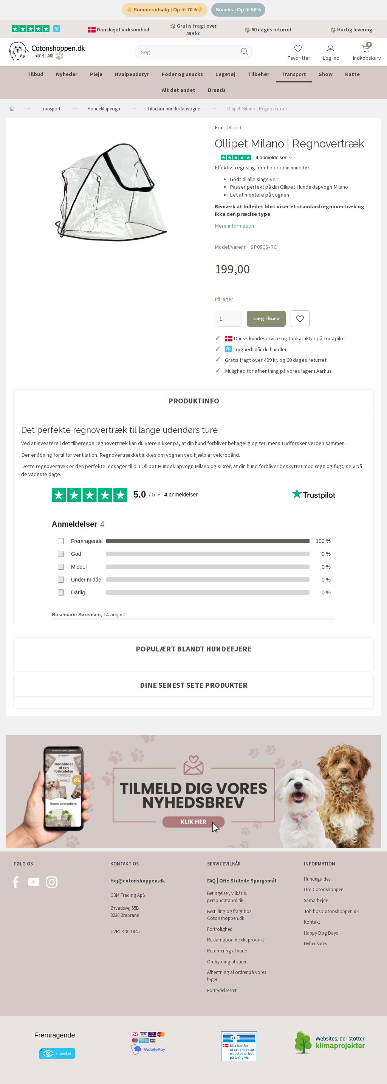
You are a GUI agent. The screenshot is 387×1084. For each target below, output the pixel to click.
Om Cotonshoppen (324, 889)
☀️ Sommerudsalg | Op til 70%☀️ (164, 9)
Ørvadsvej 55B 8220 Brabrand (124, 911)
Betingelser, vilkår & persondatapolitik (227, 897)
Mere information (234, 225)
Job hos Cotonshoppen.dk (331, 911)
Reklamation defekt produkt (235, 940)
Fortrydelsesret (222, 990)
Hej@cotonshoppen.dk (137, 881)
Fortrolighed (219, 929)
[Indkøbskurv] (366, 47)
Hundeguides (317, 879)
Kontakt (312, 922)
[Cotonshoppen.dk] (47, 51)
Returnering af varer (227, 951)
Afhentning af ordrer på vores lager (236, 976)
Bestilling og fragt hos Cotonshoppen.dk (229, 915)
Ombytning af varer (226, 961)
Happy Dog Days (321, 933)
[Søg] (245, 52)
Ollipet (233, 127)
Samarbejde (316, 900)
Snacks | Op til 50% (238, 9)
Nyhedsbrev (315, 943)
